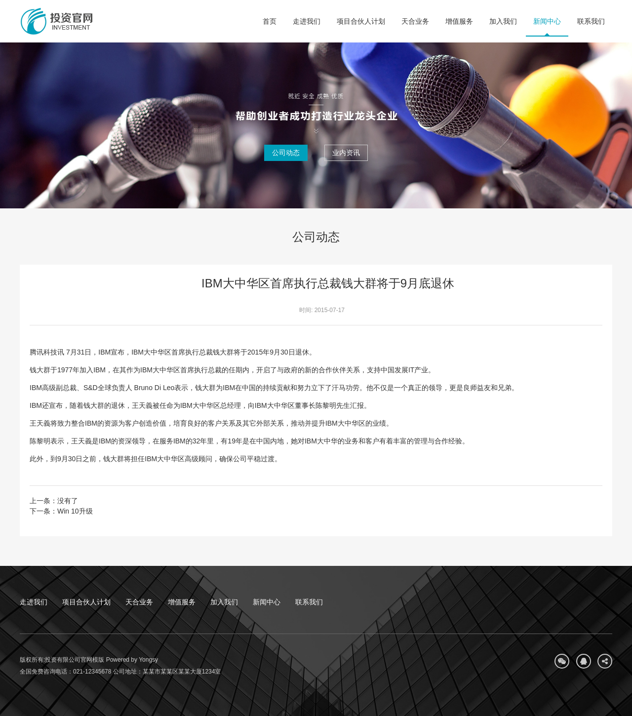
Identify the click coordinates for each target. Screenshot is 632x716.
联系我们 (591, 21)
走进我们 (306, 21)
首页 (269, 21)
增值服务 (459, 21)
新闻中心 (547, 21)
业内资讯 (346, 153)
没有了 (67, 501)
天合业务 (415, 21)
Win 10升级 (75, 511)
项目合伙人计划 (361, 21)
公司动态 (286, 153)
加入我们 (503, 21)
